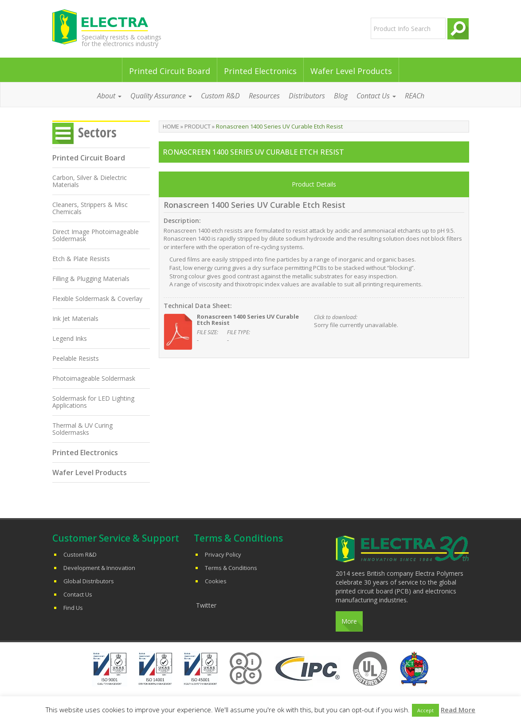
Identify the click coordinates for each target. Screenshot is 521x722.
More (349, 621)
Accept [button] (425, 710)
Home (171, 126)
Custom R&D (220, 96)
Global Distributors (88, 581)
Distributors (307, 96)
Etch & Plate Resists (81, 258)
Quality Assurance (161, 96)
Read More (458, 709)
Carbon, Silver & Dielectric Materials (89, 181)
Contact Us (376, 96)
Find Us (73, 608)
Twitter (206, 605)
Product (197, 126)
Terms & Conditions (231, 568)
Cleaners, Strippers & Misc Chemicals (90, 208)
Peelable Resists (75, 358)
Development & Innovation (99, 568)
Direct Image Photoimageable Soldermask (95, 235)
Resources (264, 96)
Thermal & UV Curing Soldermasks (82, 429)
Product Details (314, 184)
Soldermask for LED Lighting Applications (93, 402)
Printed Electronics (260, 71)
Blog (341, 96)
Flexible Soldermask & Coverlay (97, 298)
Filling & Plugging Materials (90, 278)
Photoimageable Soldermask (93, 378)
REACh (414, 96)
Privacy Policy (223, 554)
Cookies (216, 581)
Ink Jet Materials (75, 318)
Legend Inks (69, 338)
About (109, 96)
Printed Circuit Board (169, 71)
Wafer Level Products (351, 71)
